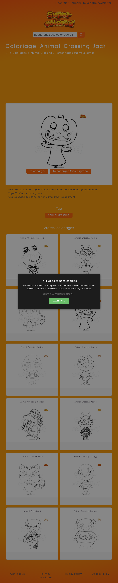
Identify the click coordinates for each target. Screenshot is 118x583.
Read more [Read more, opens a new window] (86, 289)
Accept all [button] (59, 300)
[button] (59, 294)
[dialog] (59, 291)
